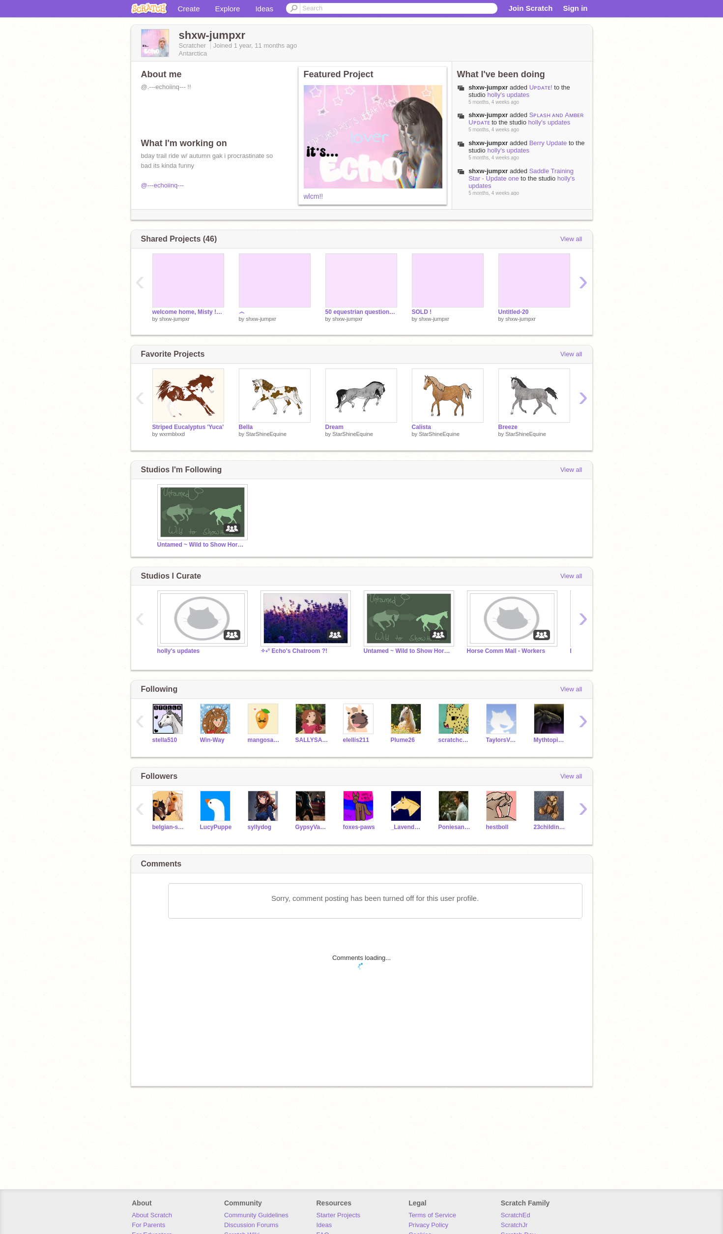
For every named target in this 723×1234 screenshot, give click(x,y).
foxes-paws (359, 827)
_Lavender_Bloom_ (407, 827)
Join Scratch (530, 8)
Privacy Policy (428, 1225)
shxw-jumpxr (488, 87)
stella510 (164, 740)
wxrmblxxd (172, 434)
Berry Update (548, 143)
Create (189, 8)
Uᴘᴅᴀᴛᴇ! (540, 87)
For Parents (148, 1225)
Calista (421, 427)
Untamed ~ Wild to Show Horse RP (201, 544)
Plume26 (403, 740)
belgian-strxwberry (168, 827)
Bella (246, 427)
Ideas (264, 8)
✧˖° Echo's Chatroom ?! (294, 651)
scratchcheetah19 (454, 740)
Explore (227, 8)
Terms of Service (432, 1215)
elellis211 (356, 740)
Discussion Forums (251, 1225)
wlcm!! (313, 196)
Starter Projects (339, 1215)
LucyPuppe (216, 827)
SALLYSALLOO (311, 740)
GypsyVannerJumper (311, 827)
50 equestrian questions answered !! (361, 311)
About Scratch (152, 1215)
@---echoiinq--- (162, 185)
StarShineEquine (266, 434)
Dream (334, 427)
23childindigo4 (550, 827)
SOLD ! (422, 311)
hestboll (497, 827)
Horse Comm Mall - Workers (506, 651)
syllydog (260, 827)
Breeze (508, 427)
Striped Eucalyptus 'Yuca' (188, 427)
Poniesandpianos (454, 827)
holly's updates (508, 94)
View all (571, 239)
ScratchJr (514, 1225)
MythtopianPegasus (550, 740)
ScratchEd (515, 1215)
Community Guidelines (256, 1215)
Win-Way (212, 740)
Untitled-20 (513, 311)
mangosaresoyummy (264, 740)
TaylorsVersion (502, 740)
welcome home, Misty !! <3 (188, 311)
